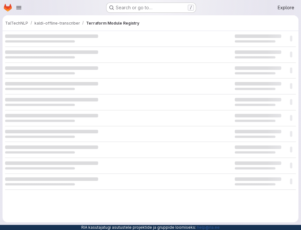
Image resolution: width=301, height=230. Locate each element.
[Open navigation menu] (19, 8)
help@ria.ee (208, 227)
